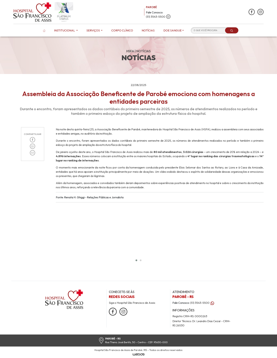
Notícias (148, 30)
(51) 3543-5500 (158, 16)
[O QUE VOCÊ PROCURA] (208, 30)
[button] (136, 260)
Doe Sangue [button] (172, 30)
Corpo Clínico (122, 30)
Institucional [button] (64, 30)
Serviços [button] (93, 30)
